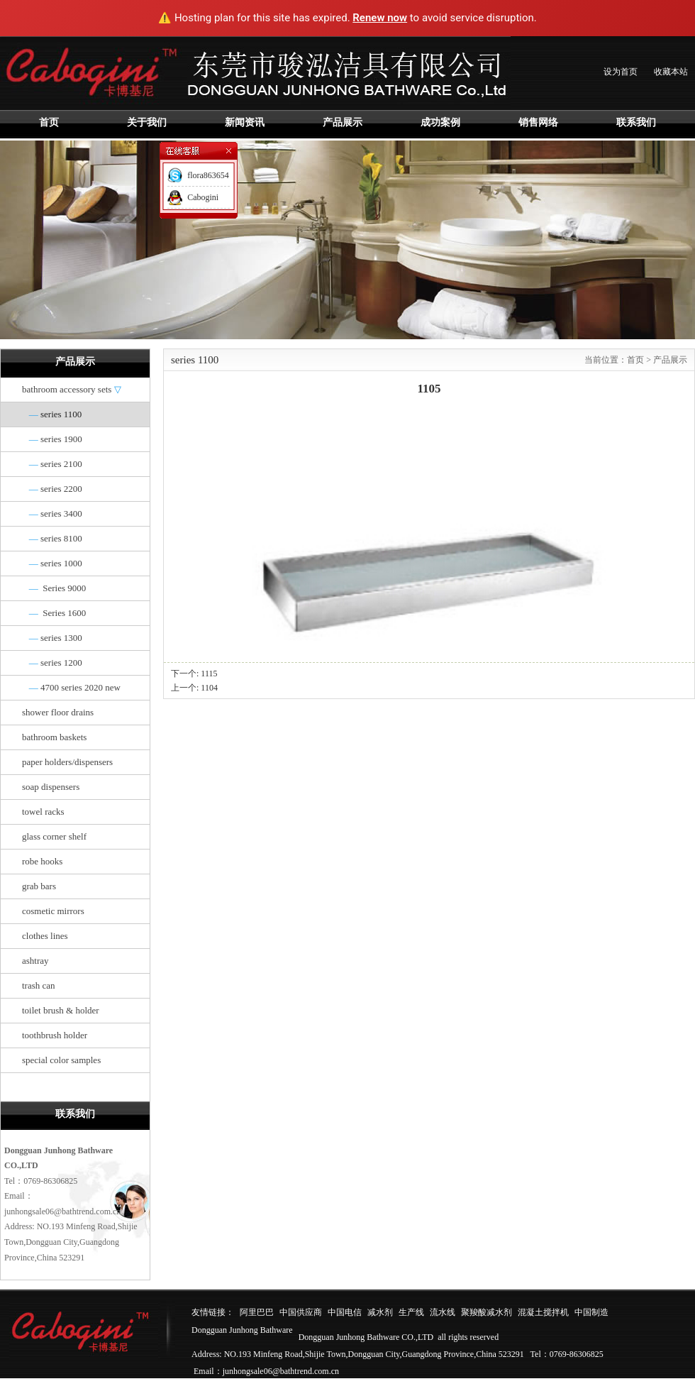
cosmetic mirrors (53, 911)
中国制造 (591, 1312)
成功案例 (440, 122)
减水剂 (380, 1312)
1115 (209, 673)
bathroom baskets (54, 737)
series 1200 (52, 662)
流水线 (442, 1312)
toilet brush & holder (60, 1010)
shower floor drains (58, 712)
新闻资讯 (245, 122)
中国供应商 (300, 1312)
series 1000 (52, 563)
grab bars (39, 886)
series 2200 (52, 488)
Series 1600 (54, 613)
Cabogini (202, 197)
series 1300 (52, 637)
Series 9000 (54, 588)
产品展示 (342, 122)
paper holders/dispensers (67, 762)
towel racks (43, 811)
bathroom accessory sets (71, 389)
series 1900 (52, 439)
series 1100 (52, 414)
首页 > (640, 360)
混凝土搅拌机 (543, 1312)
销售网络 (538, 122)
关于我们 (147, 122)
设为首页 (621, 72)
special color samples (61, 1060)
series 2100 (52, 463)
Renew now (379, 17)
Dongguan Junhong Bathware (242, 1330)
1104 (209, 688)
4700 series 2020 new (71, 687)
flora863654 (208, 175)
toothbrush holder (54, 1035)
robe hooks (42, 861)
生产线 (411, 1312)
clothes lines (45, 935)
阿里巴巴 (257, 1312)
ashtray (35, 960)
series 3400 (52, 513)
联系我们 (636, 122)
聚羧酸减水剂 (486, 1312)
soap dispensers (50, 786)
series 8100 (52, 538)
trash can (38, 985)
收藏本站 (671, 72)
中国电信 (345, 1312)
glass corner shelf (54, 836)
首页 (49, 122)
